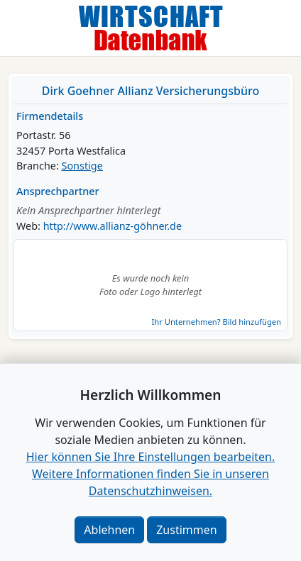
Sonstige (82, 165)
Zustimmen (186, 530)
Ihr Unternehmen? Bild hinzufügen (216, 321)
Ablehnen (109, 530)
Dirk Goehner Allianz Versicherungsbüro (150, 91)
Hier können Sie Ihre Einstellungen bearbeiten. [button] (150, 457)
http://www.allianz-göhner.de (112, 226)
